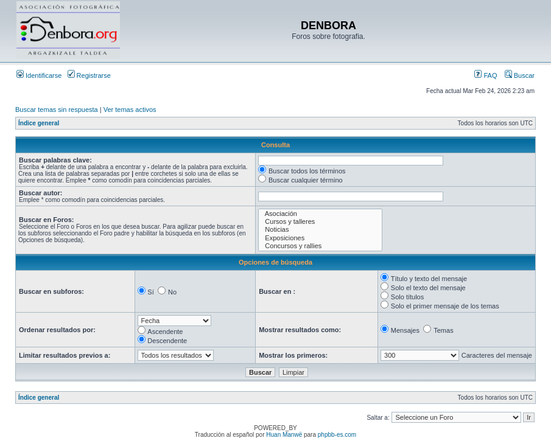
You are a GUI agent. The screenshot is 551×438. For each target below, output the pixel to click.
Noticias (320, 230)
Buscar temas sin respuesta (56, 109)
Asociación (320, 214)
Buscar (520, 75)
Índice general (38, 123)
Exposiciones (320, 238)
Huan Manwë (284, 434)
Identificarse (38, 75)
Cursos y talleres (320, 222)
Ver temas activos (130, 109)
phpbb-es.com (337, 434)
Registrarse (89, 75)
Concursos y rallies (320, 246)
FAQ (485, 75)
